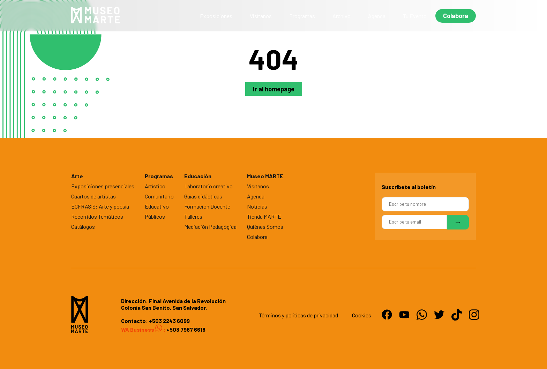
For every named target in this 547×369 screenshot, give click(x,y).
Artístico (155, 186)
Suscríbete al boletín (409, 186)
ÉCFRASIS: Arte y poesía (100, 206)
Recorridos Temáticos (97, 216)
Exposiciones (216, 16)
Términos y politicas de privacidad (298, 315)
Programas (302, 16)
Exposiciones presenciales (102, 186)
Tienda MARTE (264, 216)
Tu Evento (415, 16)
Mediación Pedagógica (210, 226)
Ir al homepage (273, 89)
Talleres (193, 216)
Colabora (455, 16)
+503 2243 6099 (169, 320)
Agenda (376, 16)
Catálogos (83, 226)
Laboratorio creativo (208, 186)
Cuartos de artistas (93, 196)
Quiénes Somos (265, 226)
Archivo (341, 16)
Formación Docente (207, 206)
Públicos (155, 216)
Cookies (361, 315)
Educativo (157, 206)
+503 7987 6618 (185, 329)
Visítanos (261, 16)
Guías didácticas (203, 196)
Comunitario (159, 196)
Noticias (257, 206)
